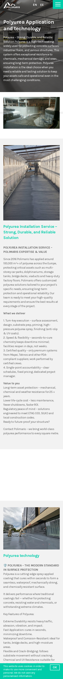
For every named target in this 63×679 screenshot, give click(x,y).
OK (55, 667)
